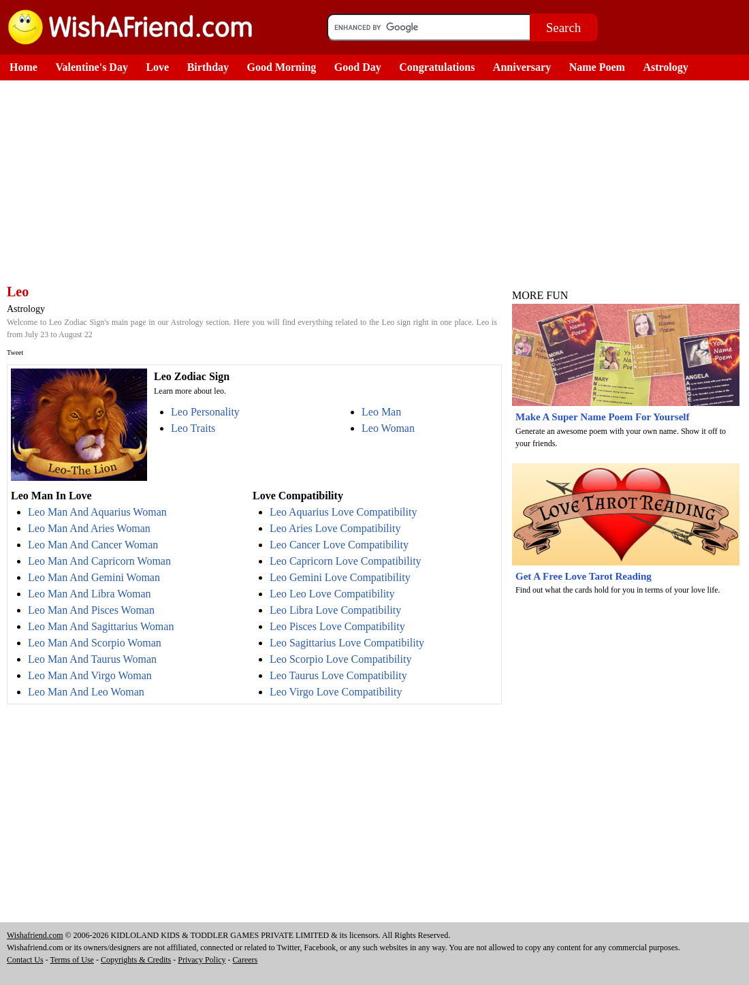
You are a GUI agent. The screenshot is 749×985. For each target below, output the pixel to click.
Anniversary (522, 67)
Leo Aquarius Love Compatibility (343, 512)
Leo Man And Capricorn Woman (99, 561)
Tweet (15, 352)
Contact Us (25, 960)
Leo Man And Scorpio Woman (94, 642)
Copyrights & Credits (136, 960)
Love (157, 67)
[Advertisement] (252, 182)
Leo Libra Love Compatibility (335, 610)
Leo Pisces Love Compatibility (337, 626)
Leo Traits (193, 428)
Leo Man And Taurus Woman (92, 659)
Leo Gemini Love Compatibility (340, 577)
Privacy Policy (201, 960)
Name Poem (597, 67)
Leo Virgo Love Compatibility (336, 692)
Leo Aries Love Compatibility (335, 528)
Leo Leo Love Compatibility (332, 593)
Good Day (357, 67)
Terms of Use (71, 960)
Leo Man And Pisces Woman (91, 610)
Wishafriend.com (35, 935)
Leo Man (381, 412)
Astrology (665, 67)
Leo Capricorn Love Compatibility (345, 561)
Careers (245, 960)
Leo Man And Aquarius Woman (97, 512)
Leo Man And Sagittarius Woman (101, 626)
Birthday (208, 67)
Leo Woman (388, 428)
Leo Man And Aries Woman (89, 528)
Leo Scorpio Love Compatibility (340, 659)
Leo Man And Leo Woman (86, 692)
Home (23, 67)
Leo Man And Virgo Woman (90, 675)
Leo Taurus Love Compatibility (338, 675)
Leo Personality (205, 412)
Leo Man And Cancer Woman (93, 544)
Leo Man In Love (51, 495)
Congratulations (437, 67)
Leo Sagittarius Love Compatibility (347, 642)
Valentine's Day (91, 67)
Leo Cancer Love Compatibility (339, 544)
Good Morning (282, 67)
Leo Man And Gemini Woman (94, 577)
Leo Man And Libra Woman (89, 593)
